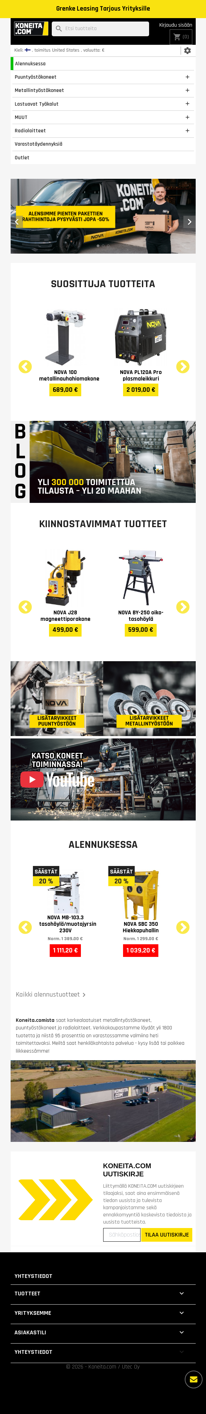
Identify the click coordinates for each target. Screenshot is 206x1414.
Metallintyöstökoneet (39, 90)
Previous (20, 363)
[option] (103, 216)
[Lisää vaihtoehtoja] (194, 1379)
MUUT (21, 117)
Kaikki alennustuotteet (52, 995)
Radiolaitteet (30, 130)
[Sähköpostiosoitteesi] (122, 1235)
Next (178, 363)
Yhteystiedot (33, 1276)
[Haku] (100, 29)
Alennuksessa (30, 63)
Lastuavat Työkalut (37, 104)
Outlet (22, 157)
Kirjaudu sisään (175, 25)
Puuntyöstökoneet (36, 77)
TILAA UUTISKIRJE (167, 1235)
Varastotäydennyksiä (38, 144)
